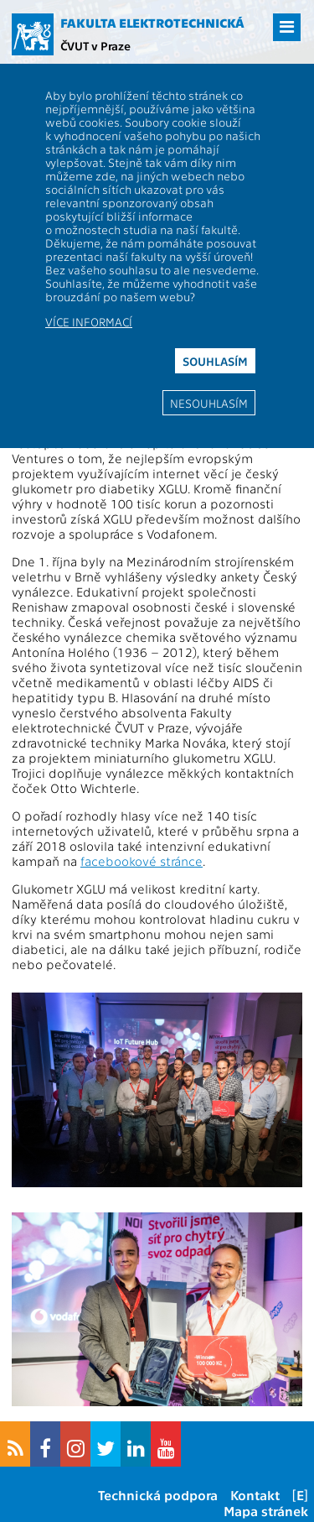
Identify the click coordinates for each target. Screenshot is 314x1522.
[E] (300, 1495)
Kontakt (255, 1495)
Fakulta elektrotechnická (152, 22)
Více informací (88, 321)
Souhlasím (215, 360)
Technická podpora (158, 1495)
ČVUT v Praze (95, 45)
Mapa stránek (266, 1511)
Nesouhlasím (209, 402)
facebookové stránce (141, 860)
